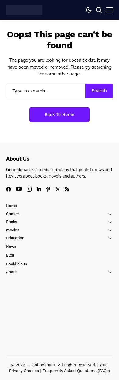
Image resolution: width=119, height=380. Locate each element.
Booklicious (16, 264)
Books (11, 221)
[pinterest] (48, 189)
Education (15, 238)
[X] (58, 189)
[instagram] (29, 189)
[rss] (67, 189)
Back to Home (59, 114)
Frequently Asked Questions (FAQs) (76, 370)
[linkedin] (39, 189)
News (11, 246)
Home (11, 205)
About (11, 272)
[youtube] (19, 189)
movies (12, 230)
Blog (10, 255)
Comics (12, 214)
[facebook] (8, 189)
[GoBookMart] (24, 10)
